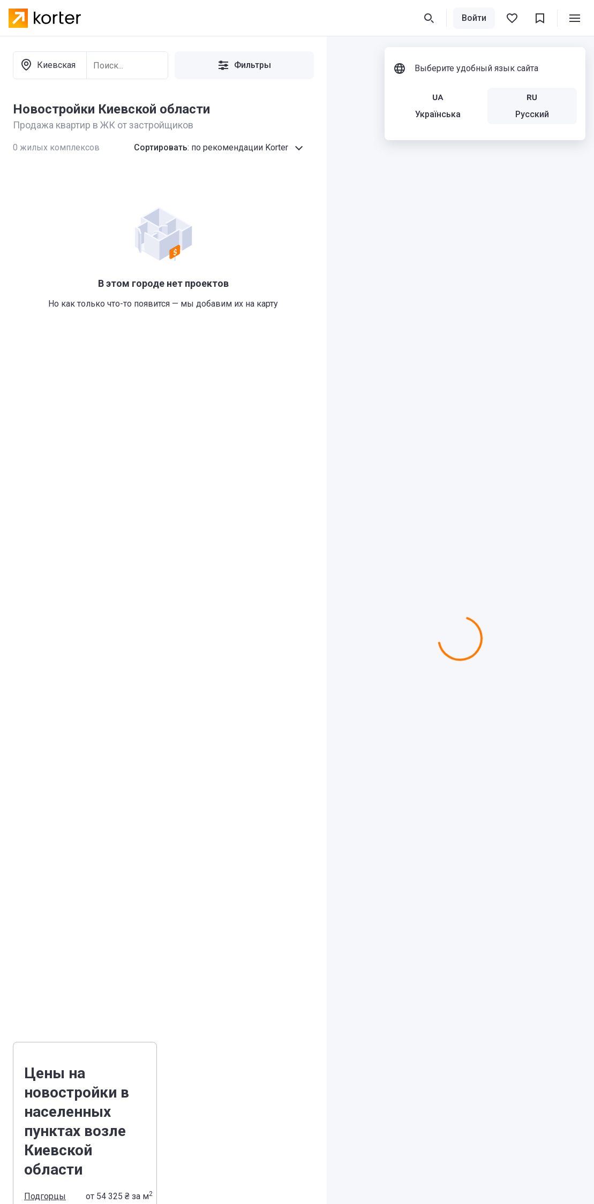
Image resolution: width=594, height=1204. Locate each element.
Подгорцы (45, 1196)
